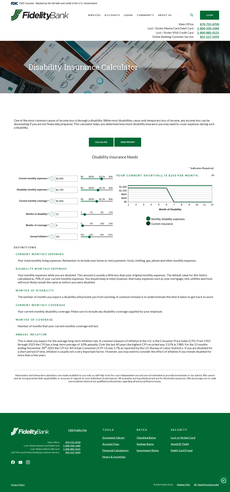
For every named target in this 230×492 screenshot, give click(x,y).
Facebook (13, 462)
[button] (165, 175)
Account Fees (110, 444)
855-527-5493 (209, 36)
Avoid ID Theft (180, 444)
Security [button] (179, 429)
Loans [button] (128, 15)
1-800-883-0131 (208, 32)
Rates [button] (142, 429)
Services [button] (94, 15)
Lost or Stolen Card (183, 437)
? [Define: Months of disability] (51, 214)
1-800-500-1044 (208, 28)
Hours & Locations (114, 456)
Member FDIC (183, 484)
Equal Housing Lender (208, 484)
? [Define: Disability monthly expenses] (51, 190)
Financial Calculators (115, 450)
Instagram (28, 462)
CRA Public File (77, 430)
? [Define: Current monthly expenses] (51, 178)
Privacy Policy (18, 485)
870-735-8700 (209, 24)
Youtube (20, 462)
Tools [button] (108, 429)
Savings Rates (145, 444)
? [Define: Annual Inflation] (51, 236)
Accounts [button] (112, 15)
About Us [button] (165, 15)
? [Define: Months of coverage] (51, 225)
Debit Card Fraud (182, 450)
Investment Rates (148, 450)
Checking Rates (146, 437)
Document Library (113, 437)
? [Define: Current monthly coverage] (51, 201)
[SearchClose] (191, 15)
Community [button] (145, 15)
